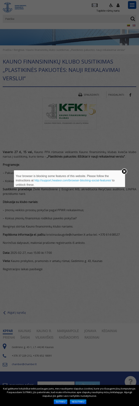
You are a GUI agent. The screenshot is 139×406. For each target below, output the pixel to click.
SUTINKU (60, 402)
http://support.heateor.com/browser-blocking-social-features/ (72, 180)
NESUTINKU (78, 402)
